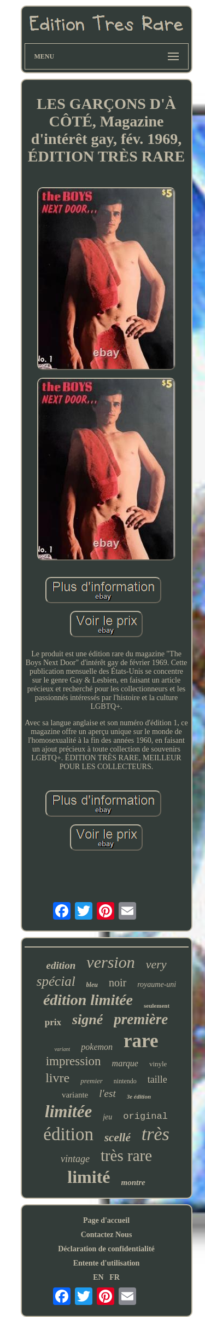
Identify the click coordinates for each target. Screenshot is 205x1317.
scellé (117, 1137)
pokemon (97, 1047)
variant (62, 1049)
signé (87, 1019)
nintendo (125, 1081)
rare (141, 1041)
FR (114, 1277)
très (155, 1134)
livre (57, 1078)
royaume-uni (156, 984)
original (145, 1116)
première (141, 1019)
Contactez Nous (106, 1235)
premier (91, 1081)
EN (98, 1277)
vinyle (158, 1064)
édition (68, 1134)
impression (73, 1061)
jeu (107, 1117)
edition (60, 965)
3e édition (139, 1096)
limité (88, 1177)
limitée (68, 1111)
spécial (56, 981)
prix (53, 1022)
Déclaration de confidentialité (106, 1249)
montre (133, 1182)
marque (125, 1063)
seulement (156, 1005)
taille (157, 1079)
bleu (92, 985)
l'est (107, 1093)
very (156, 964)
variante (75, 1094)
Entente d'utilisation (106, 1263)
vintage (75, 1158)
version (110, 962)
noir (117, 983)
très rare (126, 1155)
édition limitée (88, 999)
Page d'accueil (106, 1220)
